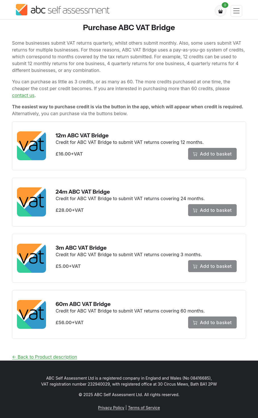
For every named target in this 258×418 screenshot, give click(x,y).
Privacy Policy (111, 407)
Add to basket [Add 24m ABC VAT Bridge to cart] (212, 210)
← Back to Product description (44, 357)
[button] (220, 10)
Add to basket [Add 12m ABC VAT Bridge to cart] (212, 154)
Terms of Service (144, 407)
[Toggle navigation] (236, 11)
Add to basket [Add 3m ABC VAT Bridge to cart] (212, 266)
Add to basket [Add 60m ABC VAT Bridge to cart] (212, 322)
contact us (23, 95)
